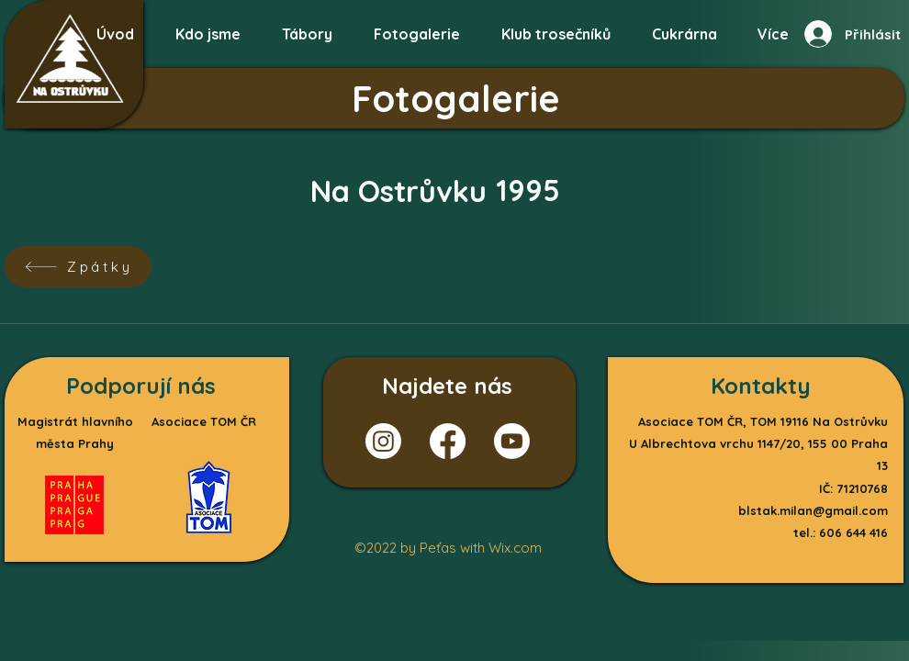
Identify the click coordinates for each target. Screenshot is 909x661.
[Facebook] (448, 441)
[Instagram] (383, 441)
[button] (416, 26)
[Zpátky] (78, 266)
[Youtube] (512, 441)
